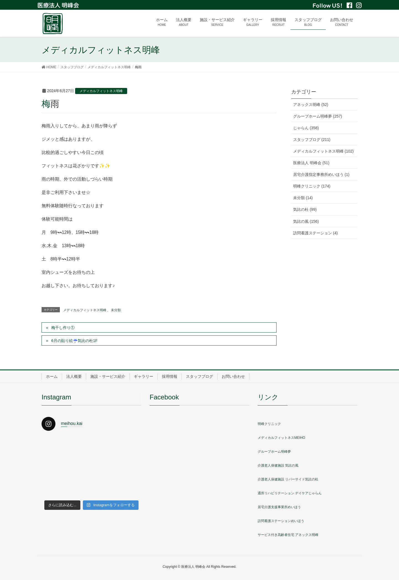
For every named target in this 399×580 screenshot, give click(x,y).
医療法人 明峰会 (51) (311, 163)
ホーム (52, 376)
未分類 (116, 310)
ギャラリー (143, 376)
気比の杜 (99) (305, 209)
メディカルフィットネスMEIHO (281, 438)
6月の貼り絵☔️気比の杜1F (74, 340)
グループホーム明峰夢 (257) (317, 116)
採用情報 (169, 376)
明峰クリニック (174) (312, 186)
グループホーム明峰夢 (274, 452)
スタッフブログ (199, 376)
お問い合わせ (233, 376)
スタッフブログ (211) (312, 139)
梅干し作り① (63, 327)
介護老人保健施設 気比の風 (278, 465)
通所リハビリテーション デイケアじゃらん (290, 493)
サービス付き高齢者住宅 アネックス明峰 (288, 535)
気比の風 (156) (306, 221)
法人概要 (74, 376)
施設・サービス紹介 (107, 376)
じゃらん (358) (306, 128)
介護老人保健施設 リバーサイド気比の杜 (288, 479)
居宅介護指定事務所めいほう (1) (321, 174)
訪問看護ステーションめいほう (281, 521)
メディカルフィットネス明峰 (101, 91)
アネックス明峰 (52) (310, 104)
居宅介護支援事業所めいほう (279, 507)
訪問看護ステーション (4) (315, 233)
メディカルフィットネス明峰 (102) (323, 151)
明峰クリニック (269, 424)
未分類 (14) (303, 198)
